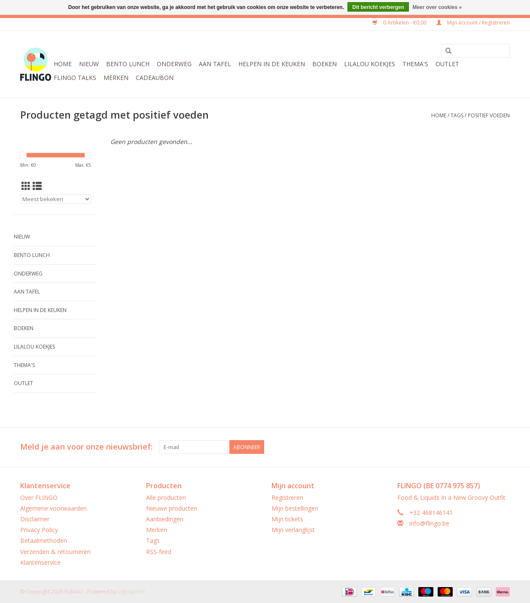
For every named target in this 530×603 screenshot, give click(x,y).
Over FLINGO (39, 497)
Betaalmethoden (43, 540)
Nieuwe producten (171, 508)
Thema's (415, 64)
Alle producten (166, 497)
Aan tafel (215, 64)
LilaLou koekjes (369, 64)
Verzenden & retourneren (55, 552)
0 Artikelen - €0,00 (400, 22)
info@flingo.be (429, 523)
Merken (116, 77)
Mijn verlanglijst (293, 530)
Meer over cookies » (437, 7)
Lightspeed (131, 591)
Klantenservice (40, 562)
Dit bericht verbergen (378, 7)
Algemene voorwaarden (53, 508)
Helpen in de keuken (271, 64)
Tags (457, 115)
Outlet (447, 64)
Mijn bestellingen (294, 508)
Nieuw (89, 64)
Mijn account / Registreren (473, 22)
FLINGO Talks (75, 77)
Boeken (324, 64)
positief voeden (489, 115)
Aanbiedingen (164, 519)
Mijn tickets (287, 519)
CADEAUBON (155, 77)
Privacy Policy (39, 530)
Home (63, 64)
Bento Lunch (127, 64)
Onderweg (174, 64)
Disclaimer (34, 519)
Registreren (287, 497)
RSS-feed (158, 552)
